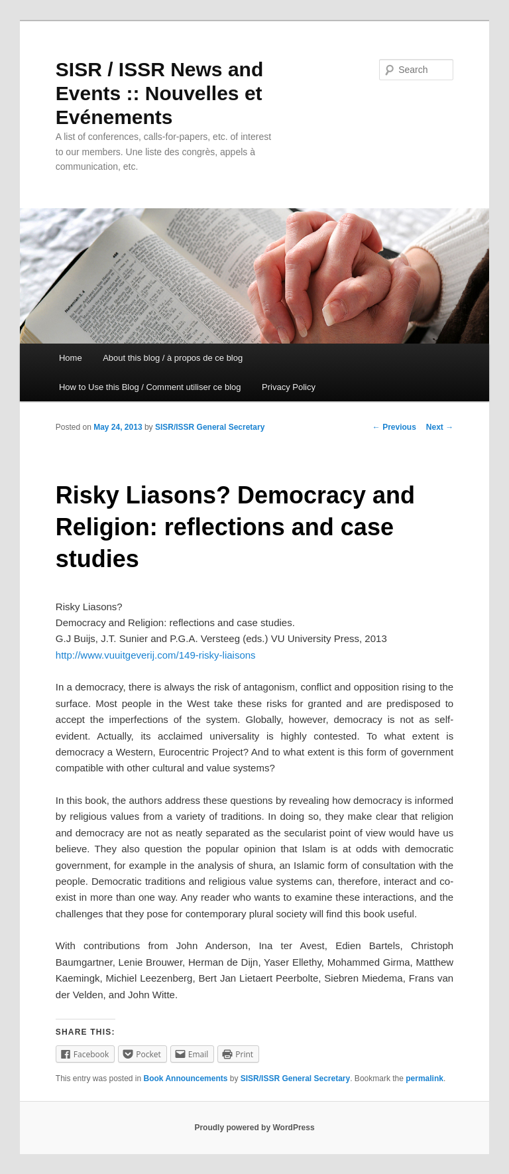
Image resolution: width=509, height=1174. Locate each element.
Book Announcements (186, 1078)
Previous (394, 427)
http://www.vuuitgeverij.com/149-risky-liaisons (156, 655)
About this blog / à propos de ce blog (173, 358)
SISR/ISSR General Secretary (209, 427)
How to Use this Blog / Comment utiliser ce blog (150, 387)
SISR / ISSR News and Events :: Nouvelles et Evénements (159, 93)
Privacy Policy (288, 387)
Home (70, 358)
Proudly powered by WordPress (254, 1127)
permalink (424, 1078)
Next (439, 427)
